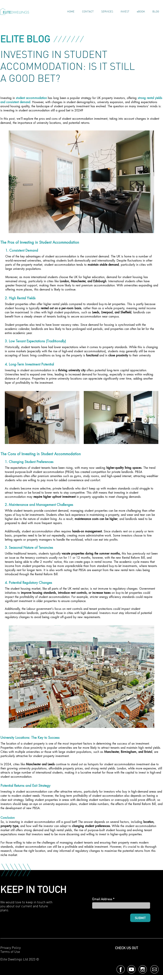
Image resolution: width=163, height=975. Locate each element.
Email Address (102, 899)
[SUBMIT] (140, 918)
